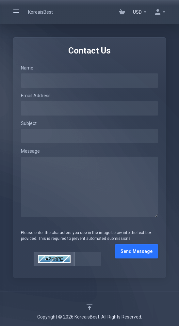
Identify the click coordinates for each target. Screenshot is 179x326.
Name (27, 67)
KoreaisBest (40, 12)
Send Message (137, 251)
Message (30, 151)
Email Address (36, 95)
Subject (29, 123)
